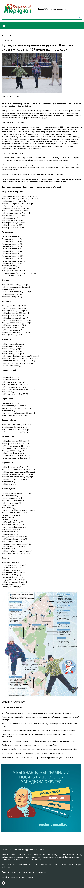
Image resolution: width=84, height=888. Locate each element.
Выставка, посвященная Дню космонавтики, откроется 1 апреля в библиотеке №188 (38, 730)
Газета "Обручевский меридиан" (52, 9)
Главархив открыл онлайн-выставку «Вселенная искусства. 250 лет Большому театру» (39, 741)
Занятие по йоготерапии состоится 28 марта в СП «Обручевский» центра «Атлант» (37, 757)
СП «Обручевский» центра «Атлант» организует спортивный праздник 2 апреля (36, 713)
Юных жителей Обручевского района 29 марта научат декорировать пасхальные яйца (39, 749)
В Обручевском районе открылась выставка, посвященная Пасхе (30, 745)
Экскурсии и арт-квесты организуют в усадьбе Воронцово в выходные (32, 753)
